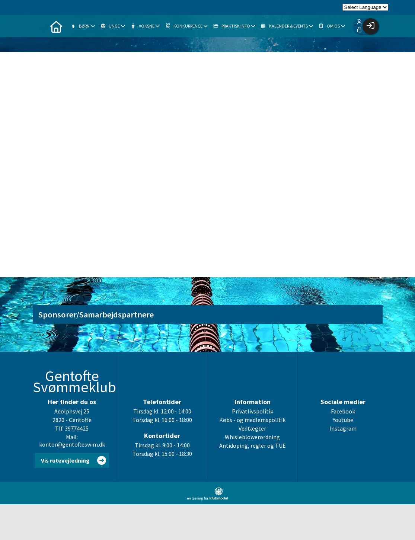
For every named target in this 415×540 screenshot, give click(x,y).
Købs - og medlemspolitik (252, 420)
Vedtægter (252, 428)
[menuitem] (56, 26)
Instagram (343, 428)
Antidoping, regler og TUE (252, 445)
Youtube (343, 420)
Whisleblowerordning (252, 437)
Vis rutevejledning (65, 460)
